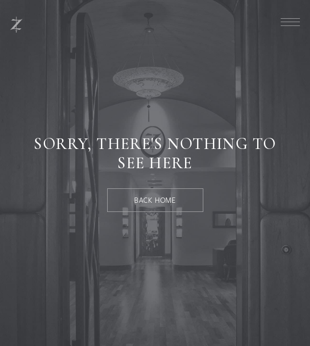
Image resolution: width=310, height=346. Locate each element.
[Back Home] (155, 200)
